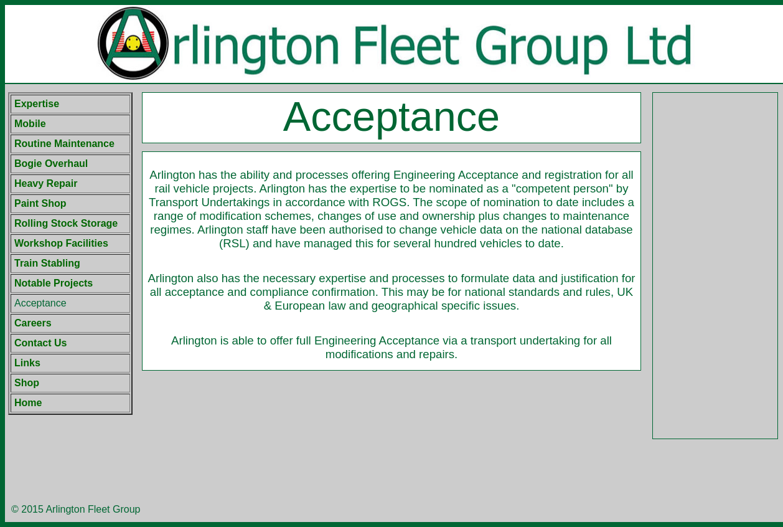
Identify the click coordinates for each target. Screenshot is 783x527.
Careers (33, 323)
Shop (26, 382)
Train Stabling (47, 263)
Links (27, 363)
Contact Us (40, 343)
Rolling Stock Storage (66, 223)
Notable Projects (53, 283)
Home (28, 402)
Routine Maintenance (64, 143)
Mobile (30, 123)
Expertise (36, 103)
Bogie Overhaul (51, 163)
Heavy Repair (45, 183)
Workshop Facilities (61, 243)
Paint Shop (40, 203)
